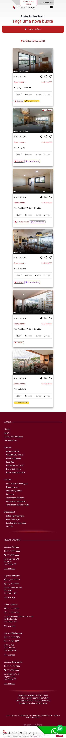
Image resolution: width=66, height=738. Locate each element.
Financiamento (12, 487)
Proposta (10, 494)
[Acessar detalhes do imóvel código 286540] (33, 341)
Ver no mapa (9, 568)
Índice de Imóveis (13, 469)
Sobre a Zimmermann (15, 516)
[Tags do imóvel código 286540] (33, 312)
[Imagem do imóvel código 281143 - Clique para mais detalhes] (33, 181)
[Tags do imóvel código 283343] (33, 110)
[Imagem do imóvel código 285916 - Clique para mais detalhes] (33, 60)
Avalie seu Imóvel (13, 458)
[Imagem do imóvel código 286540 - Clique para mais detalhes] (33, 302)
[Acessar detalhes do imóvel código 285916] (33, 99)
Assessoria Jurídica (14, 490)
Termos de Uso (10, 440)
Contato (9, 526)
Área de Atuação (13, 519)
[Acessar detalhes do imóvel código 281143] (33, 220)
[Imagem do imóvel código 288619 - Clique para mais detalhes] (33, 362)
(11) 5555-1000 (11, 608)
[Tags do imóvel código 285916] (33, 71)
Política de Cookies (37, 737)
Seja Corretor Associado (16, 523)
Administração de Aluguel (17, 483)
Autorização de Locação (16, 501)
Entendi (59, 736)
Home (7, 429)
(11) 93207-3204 (12, 637)
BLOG (6, 433)
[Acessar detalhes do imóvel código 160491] (33, 281)
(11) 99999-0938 (12, 551)
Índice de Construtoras (15, 472)
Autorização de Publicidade (17, 505)
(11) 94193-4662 (12, 666)
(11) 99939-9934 (12, 579)
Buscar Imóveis (33, 29)
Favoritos (10, 462)
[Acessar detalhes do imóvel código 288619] (33, 401)
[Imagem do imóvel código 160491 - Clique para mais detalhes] (33, 241)
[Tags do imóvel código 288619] (33, 372)
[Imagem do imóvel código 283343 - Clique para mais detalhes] (33, 120)
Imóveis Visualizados (14, 465)
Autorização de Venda (15, 497)
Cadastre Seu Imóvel (14, 455)
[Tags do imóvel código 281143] (33, 191)
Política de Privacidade (13, 436)
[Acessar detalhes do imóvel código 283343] (33, 160)
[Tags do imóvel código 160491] (33, 252)
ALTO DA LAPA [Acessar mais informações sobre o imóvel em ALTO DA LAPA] (20, 77)
